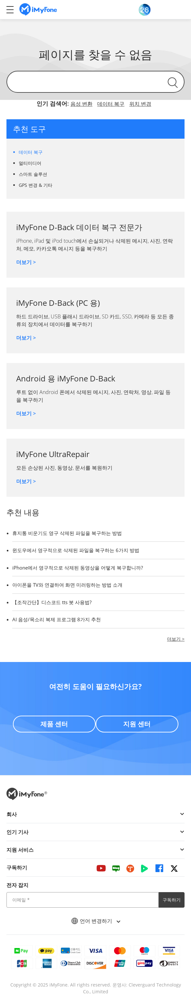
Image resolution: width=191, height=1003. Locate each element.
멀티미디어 (30, 163)
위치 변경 (140, 103)
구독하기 (172, 900)
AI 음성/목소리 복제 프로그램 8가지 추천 (56, 619)
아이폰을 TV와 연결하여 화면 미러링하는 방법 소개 (67, 585)
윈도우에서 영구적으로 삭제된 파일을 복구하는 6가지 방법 (75, 550)
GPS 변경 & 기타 (35, 185)
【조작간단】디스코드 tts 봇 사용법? (51, 602)
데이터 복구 (110, 103)
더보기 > (26, 262)
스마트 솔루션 (33, 174)
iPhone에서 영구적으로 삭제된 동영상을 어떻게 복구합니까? (77, 567)
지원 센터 (137, 724)
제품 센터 (54, 724)
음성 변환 (81, 103)
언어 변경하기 (95, 920)
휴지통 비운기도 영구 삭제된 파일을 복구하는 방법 (67, 533)
